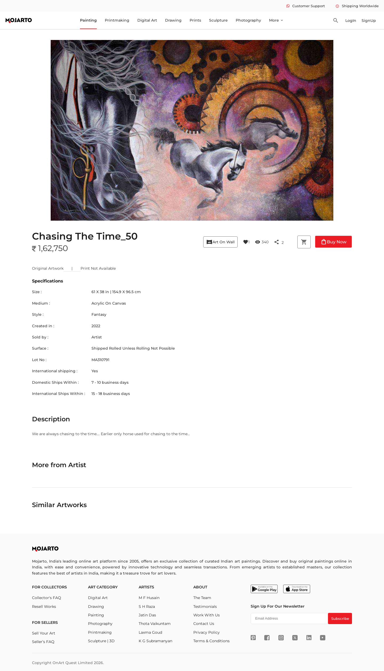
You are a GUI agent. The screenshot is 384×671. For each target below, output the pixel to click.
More (276, 20)
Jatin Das (147, 615)
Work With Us (206, 615)
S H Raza (147, 606)
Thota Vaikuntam (155, 623)
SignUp (369, 20)
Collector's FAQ (46, 597)
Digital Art (147, 20)
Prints (195, 20)
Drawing (173, 20)
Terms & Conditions (211, 640)
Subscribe (340, 618)
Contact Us (203, 623)
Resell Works (44, 606)
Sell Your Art (43, 633)
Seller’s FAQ (43, 641)
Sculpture (218, 20)
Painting (88, 20)
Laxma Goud (150, 632)
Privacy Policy (206, 632)
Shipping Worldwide (357, 6)
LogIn (350, 20)
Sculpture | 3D (101, 640)
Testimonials (205, 606)
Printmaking (117, 20)
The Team (202, 597)
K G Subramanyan (155, 640)
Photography (248, 20)
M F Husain (149, 597)
